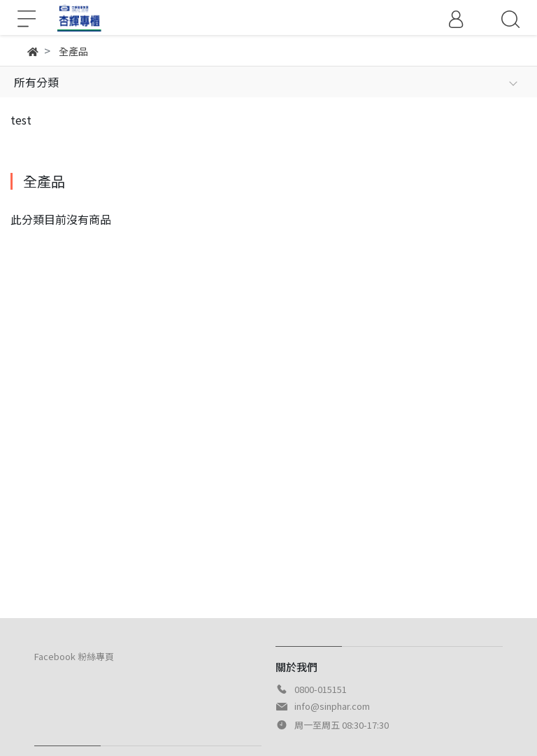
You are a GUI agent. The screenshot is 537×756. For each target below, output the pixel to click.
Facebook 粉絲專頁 (74, 656)
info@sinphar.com (332, 706)
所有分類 (36, 82)
